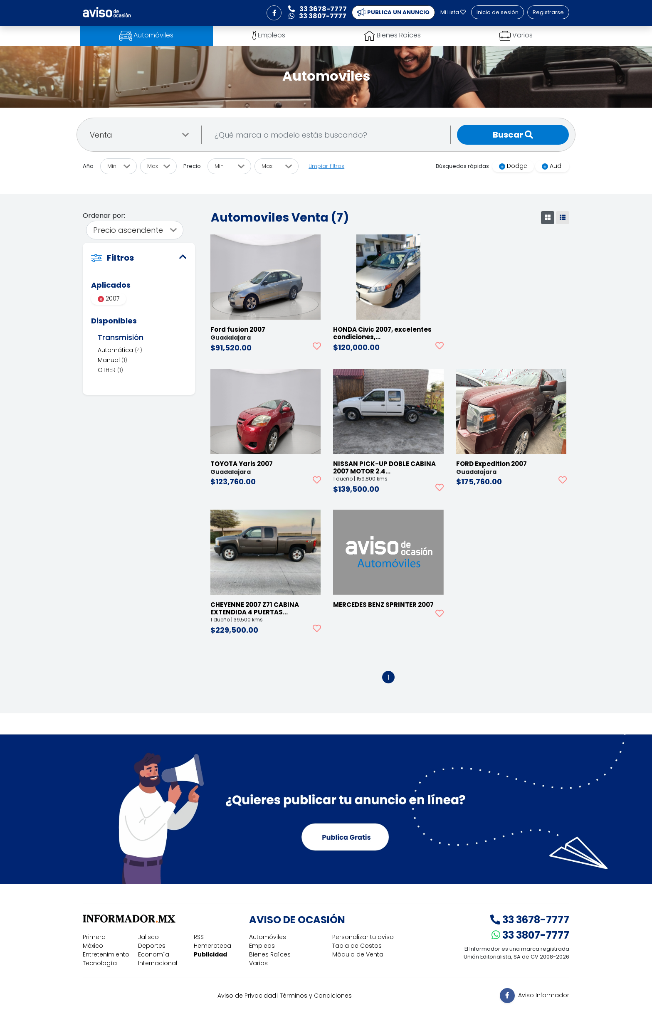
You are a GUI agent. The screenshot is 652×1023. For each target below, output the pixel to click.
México (93, 946)
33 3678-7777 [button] (317, 8)
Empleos (262, 946)
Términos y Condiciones (316, 995)
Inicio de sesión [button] (498, 12)
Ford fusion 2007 (237, 329)
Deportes (151, 946)
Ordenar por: (104, 215)
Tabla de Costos (357, 946)
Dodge (513, 166)
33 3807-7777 (530, 935)
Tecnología (100, 963)
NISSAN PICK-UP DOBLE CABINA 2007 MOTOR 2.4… (384, 467)
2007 (108, 298)
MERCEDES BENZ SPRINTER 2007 (383, 604)
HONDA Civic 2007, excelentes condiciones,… (382, 333)
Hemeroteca (212, 946)
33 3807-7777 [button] (317, 16)
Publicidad (210, 954)
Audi (552, 166)
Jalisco (148, 937)
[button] (274, 12)
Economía (153, 954)
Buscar (513, 135)
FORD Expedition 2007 (491, 463)
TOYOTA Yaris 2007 (241, 463)
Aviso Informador (543, 995)
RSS (199, 937)
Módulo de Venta (357, 954)
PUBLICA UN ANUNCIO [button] (393, 12)
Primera (94, 937)
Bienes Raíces (270, 954)
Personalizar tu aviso (363, 937)
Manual (112, 360)
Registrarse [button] (548, 12)
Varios (258, 963)
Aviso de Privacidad (246, 995)
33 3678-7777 (529, 920)
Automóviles (267, 937)
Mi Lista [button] (453, 12)
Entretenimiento (106, 954)
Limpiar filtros (326, 166)
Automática (120, 350)
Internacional (157, 963)
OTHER (110, 370)
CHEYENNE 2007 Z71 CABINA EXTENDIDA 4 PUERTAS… (254, 608)
